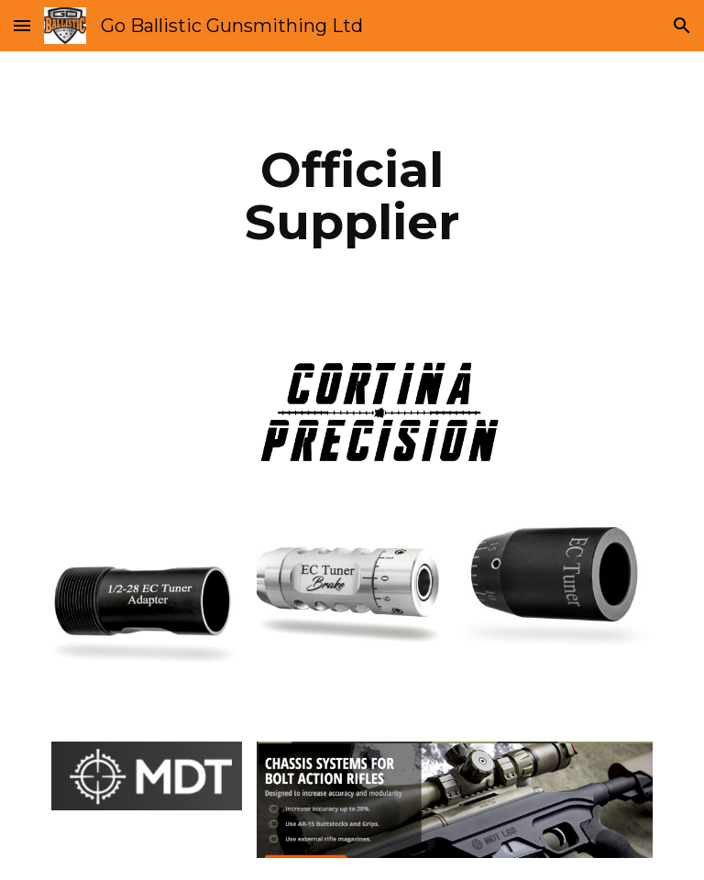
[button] (22, 25)
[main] (351, 196)
